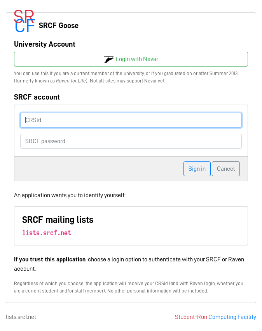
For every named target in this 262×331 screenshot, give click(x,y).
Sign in (197, 169)
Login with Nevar (131, 59)
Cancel (226, 169)
